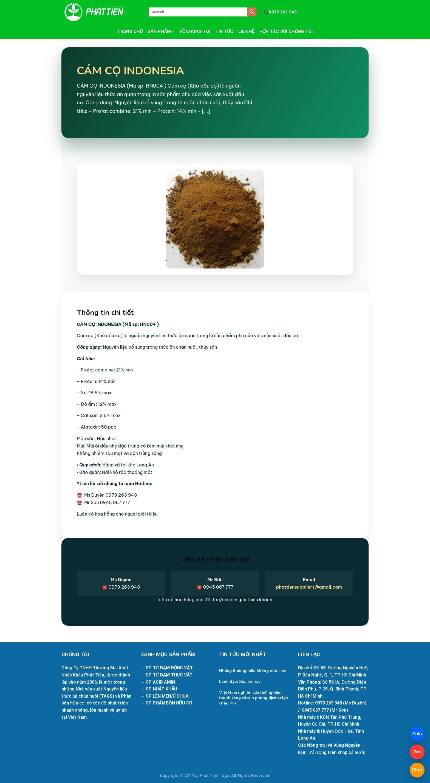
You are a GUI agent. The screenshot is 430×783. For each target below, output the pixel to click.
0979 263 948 (280, 12)
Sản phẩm (161, 31)
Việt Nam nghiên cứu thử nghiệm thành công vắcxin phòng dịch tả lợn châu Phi (253, 698)
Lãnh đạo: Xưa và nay (240, 681)
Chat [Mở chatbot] (417, 770)
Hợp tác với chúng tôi (286, 31)
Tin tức (224, 31)
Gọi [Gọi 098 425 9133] (417, 751)
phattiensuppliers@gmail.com (309, 587)
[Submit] (251, 12)
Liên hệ (246, 31)
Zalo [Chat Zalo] (417, 733)
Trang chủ (130, 31)
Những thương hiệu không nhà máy (252, 670)
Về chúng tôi (194, 31)
